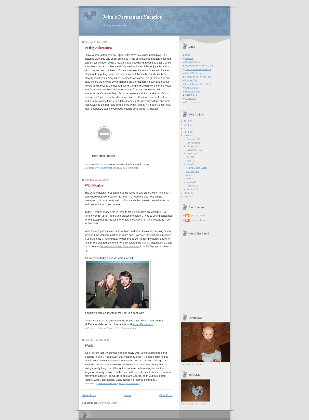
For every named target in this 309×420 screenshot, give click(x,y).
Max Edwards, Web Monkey (198, 84)
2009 (187, 135)
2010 (187, 132)
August (190, 153)
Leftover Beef (191, 80)
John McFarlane (197, 215)
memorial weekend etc (103, 156)
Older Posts (166, 395)
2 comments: (132, 383)
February (191, 186)
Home (127, 395)
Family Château (193, 62)
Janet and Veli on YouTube (198, 77)
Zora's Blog (190, 98)
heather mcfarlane (198, 220)
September (192, 150)
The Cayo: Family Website (198, 69)
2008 (187, 193)
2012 (187, 125)
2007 (187, 196)
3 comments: (132, 168)
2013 (187, 121)
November (192, 143)
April (189, 178)
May (189, 164)
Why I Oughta (94, 185)
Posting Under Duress (98, 48)
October (191, 146)
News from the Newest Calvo (199, 66)
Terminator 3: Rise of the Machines (120, 246)
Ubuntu (146, 242)
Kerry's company (193, 102)
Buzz (187, 55)
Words (89, 345)
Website (189, 58)
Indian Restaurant (142, 324)
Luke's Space (191, 87)
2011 (187, 128)
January (191, 189)
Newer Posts (89, 395)
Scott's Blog (191, 95)
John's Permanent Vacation (133, 17)
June (189, 161)
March (190, 182)
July (189, 157)
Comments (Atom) (108, 402)
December (192, 139)
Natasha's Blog (192, 91)
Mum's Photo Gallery (195, 73)
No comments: (131, 328)
